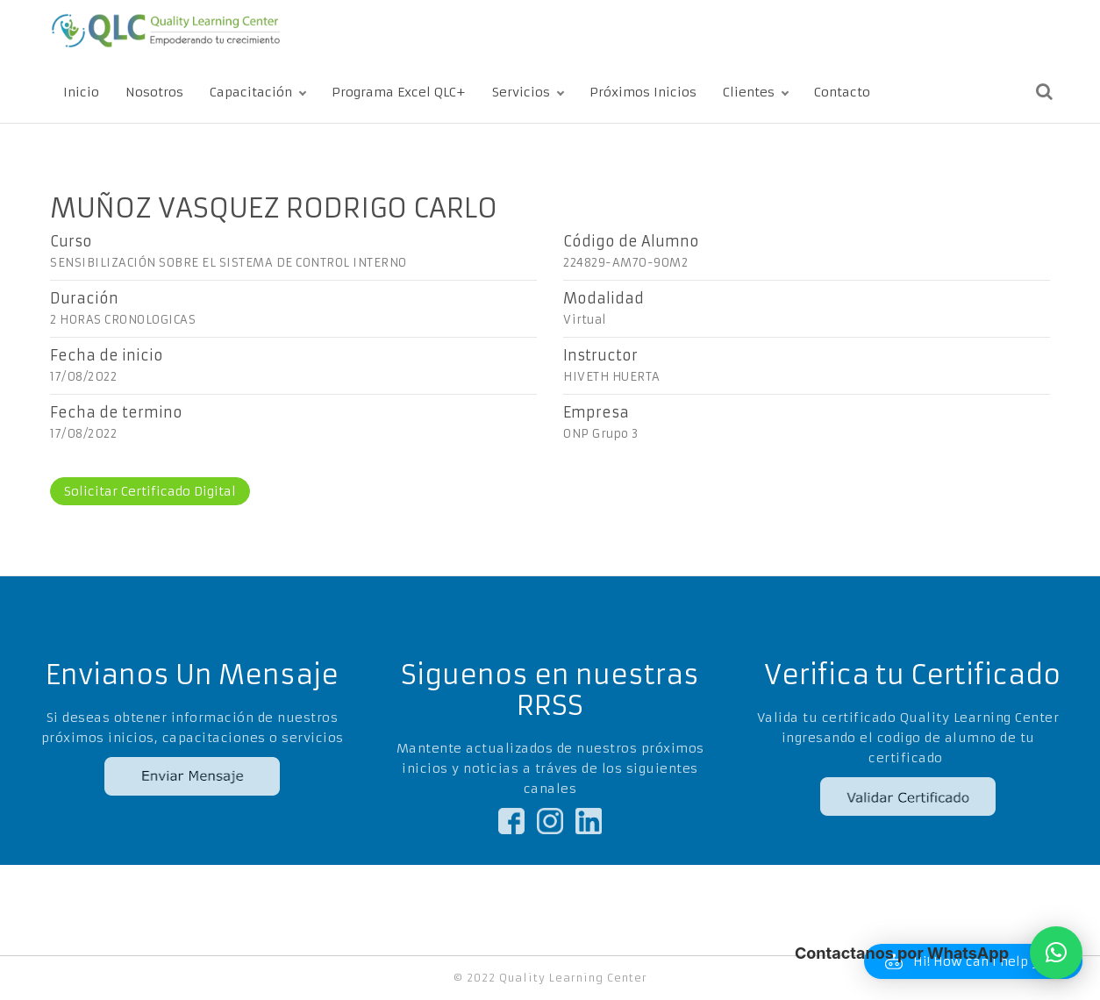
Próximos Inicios (642, 92)
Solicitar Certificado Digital (150, 491)
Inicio (81, 92)
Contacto (842, 92)
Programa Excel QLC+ (399, 92)
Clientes (749, 92)
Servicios (521, 92)
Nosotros (154, 92)
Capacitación (251, 92)
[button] (1056, 952)
